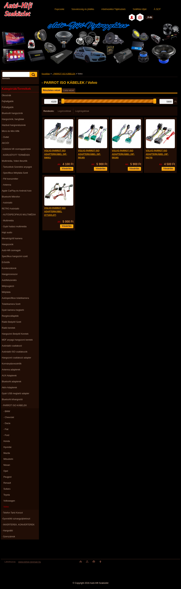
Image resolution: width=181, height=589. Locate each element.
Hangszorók (7, 244)
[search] (32, 74)
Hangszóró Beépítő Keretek (15, 334)
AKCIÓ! (5, 143)
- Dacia (6, 423)
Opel (5, 471)
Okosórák (6, 95)
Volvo (6, 507)
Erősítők (6, 262)
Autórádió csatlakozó (12, 346)
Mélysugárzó (8, 286)
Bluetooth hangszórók (12, 113)
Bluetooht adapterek (11, 381)
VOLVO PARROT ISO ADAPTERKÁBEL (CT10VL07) (55, 211)
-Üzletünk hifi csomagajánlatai (16, 149)
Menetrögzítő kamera (12, 238)
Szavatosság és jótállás (82, 9)
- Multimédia (8, 220)
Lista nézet (68, 90)
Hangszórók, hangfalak (13, 119)
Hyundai (7, 447)
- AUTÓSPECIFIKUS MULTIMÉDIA (19, 214)
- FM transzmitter (10, 179)
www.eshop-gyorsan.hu (29, 562)
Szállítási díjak (139, 9)
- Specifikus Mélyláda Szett (15, 173)
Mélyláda (6, 292)
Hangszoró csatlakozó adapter (16, 357)
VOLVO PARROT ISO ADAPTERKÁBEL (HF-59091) (55, 154)
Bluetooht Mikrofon (11, 196)
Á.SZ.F (157, 9)
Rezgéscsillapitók (10, 316)
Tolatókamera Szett (11, 304)
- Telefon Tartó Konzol (12, 512)
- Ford (6, 435)
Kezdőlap (46, 74)
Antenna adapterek (11, 369)
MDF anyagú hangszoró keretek (17, 340)
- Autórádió (7, 202)
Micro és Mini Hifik (10, 131)
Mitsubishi (8, 459)
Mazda (6, 453)
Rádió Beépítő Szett (11, 322)
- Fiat (5, 429)
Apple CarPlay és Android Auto (16, 191)
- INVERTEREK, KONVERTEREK (18, 524)
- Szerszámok (8, 536)
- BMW (6, 411)
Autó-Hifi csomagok (11, 250)
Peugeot (7, 477)
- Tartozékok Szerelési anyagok (17, 167)
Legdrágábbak (82, 111)
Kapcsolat (59, 9)
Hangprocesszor (10, 274)
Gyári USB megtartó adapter (15, 393)
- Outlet (5, 137)
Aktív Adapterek (9, 387)
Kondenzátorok (9, 268)
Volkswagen (9, 501)
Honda (6, 441)
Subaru (6, 489)
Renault (7, 483)
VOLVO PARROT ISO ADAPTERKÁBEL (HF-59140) (89, 154)
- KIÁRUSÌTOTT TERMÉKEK (16, 155)
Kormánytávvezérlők (12, 363)
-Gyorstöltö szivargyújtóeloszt (16, 518)
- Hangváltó (7, 530)
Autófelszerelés (9, 280)
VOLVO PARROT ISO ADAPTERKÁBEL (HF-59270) (157, 154)
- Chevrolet (8, 417)
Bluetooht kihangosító (12, 399)
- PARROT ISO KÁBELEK (14, 405)
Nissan (6, 465)
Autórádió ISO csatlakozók (14, 352)
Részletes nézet (51, 90)
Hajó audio (7, 232)
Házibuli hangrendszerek (14, 125)
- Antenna (6, 185)
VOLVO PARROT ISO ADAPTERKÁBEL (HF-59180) (123, 154)
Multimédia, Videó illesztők (14, 161)
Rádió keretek (8, 328)
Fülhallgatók (8, 107)
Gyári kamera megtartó (13, 310)
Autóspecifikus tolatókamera (15, 298)
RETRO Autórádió (10, 208)
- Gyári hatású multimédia (14, 226)
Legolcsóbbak (64, 111)
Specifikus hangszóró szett (15, 256)
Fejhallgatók (8, 101)
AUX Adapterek (9, 375)
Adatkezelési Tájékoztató (113, 9)
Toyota (6, 495)
